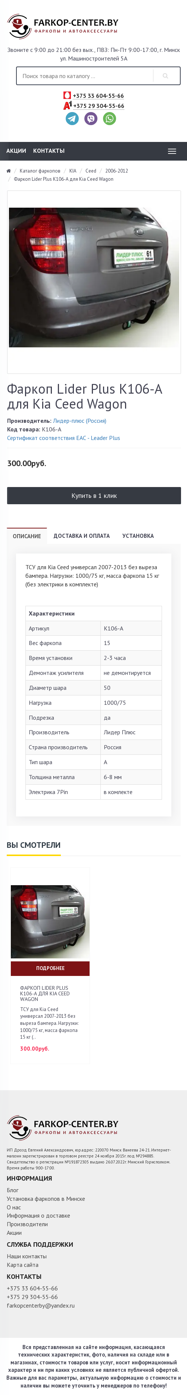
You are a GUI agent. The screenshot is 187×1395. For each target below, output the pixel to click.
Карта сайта (22, 1264)
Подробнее (50, 968)
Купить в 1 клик (94, 495)
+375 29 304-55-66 (98, 106)
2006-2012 (116, 171)
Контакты (49, 150)
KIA (73, 171)
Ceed (90, 171)
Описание (27, 536)
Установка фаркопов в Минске (46, 1198)
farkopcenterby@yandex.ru (41, 1305)
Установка (138, 535)
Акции (16, 150)
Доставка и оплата (82, 535)
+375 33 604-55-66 (98, 96)
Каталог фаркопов (40, 171)
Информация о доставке (38, 1215)
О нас (14, 1207)
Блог (12, 1190)
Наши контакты (27, 1256)
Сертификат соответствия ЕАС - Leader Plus (63, 437)
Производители (27, 1224)
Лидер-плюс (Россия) (79, 420)
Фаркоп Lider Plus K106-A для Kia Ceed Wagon (63, 179)
